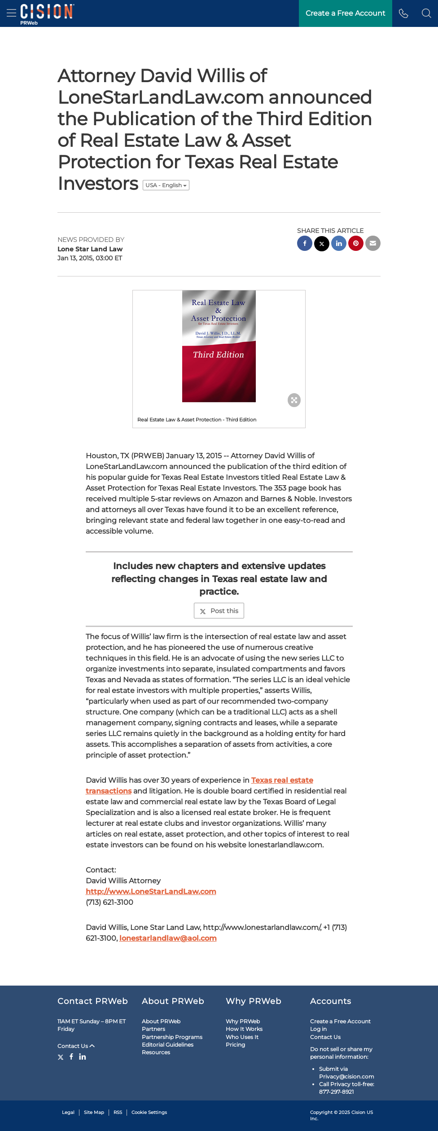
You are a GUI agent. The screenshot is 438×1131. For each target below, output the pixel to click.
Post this (219, 611)
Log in (318, 1029)
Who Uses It (242, 1037)
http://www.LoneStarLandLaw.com (151, 891)
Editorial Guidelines (167, 1044)
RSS (118, 1112)
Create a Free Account (340, 1021)
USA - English (166, 185)
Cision (358, 1112)
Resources (156, 1052)
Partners (153, 1029)
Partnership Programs (172, 1037)
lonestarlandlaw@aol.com (168, 938)
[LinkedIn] (82, 1056)
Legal (68, 1112)
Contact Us (76, 1046)
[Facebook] (71, 1056)
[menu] (11, 13)
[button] (426, 13)
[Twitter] (61, 1056)
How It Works (244, 1029)
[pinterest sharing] (356, 244)
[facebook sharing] (304, 244)
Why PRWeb (243, 1021)
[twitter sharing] (321, 245)
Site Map (94, 1112)
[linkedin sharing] (338, 244)
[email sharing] (373, 244)
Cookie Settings (149, 1112)
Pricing (235, 1044)
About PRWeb (161, 1021)
